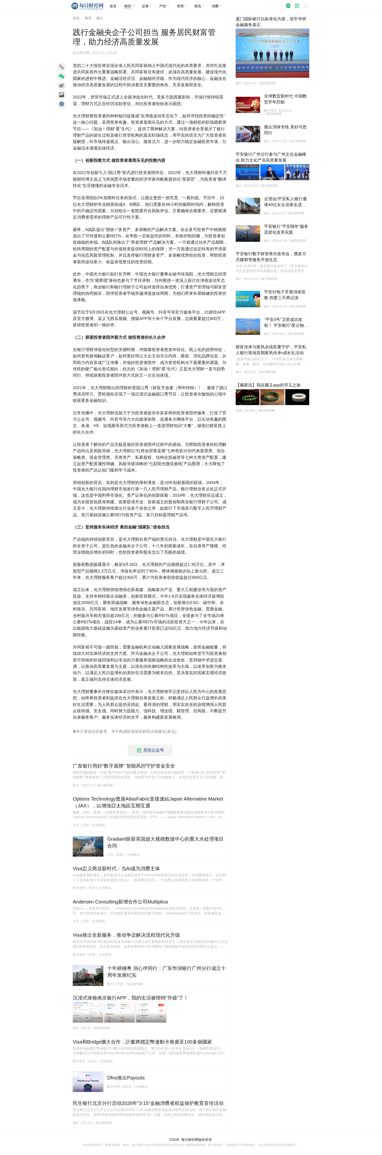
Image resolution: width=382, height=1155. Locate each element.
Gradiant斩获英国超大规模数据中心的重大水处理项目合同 (165, 842)
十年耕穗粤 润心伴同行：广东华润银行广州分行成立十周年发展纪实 (166, 972)
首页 (76, 18)
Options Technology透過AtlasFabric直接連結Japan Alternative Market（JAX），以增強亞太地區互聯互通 (148, 802)
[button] (129, 6)
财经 (88, 18)
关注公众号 (150, 750)
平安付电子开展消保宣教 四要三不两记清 (285, 295)
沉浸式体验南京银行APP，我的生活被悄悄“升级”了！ (130, 998)
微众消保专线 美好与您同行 (285, 130)
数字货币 (79, 888)
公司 (76, 825)
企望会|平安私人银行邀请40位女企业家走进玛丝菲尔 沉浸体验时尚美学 (285, 202)
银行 (99, 18)
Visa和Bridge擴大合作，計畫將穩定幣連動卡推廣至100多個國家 (142, 1042)
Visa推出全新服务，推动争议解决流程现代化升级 (126, 935)
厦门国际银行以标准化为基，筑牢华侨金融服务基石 (271, 22)
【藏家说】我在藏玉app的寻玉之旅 (268, 385)
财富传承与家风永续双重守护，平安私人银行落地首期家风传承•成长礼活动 (271, 350)
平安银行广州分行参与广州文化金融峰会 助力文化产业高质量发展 (271, 157)
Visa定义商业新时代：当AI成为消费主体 (116, 868)
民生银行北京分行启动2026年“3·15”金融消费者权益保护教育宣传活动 (148, 1103)
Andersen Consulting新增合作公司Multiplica (120, 901)
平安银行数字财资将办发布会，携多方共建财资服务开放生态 (271, 257)
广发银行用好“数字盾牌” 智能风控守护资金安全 (124, 766)
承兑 (171, 731)
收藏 (239, 410)
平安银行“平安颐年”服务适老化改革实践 (286, 229)
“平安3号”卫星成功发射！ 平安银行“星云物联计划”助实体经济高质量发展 (286, 323)
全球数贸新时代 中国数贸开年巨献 (285, 99)
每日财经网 (189, 1140)
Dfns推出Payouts (126, 1077)
